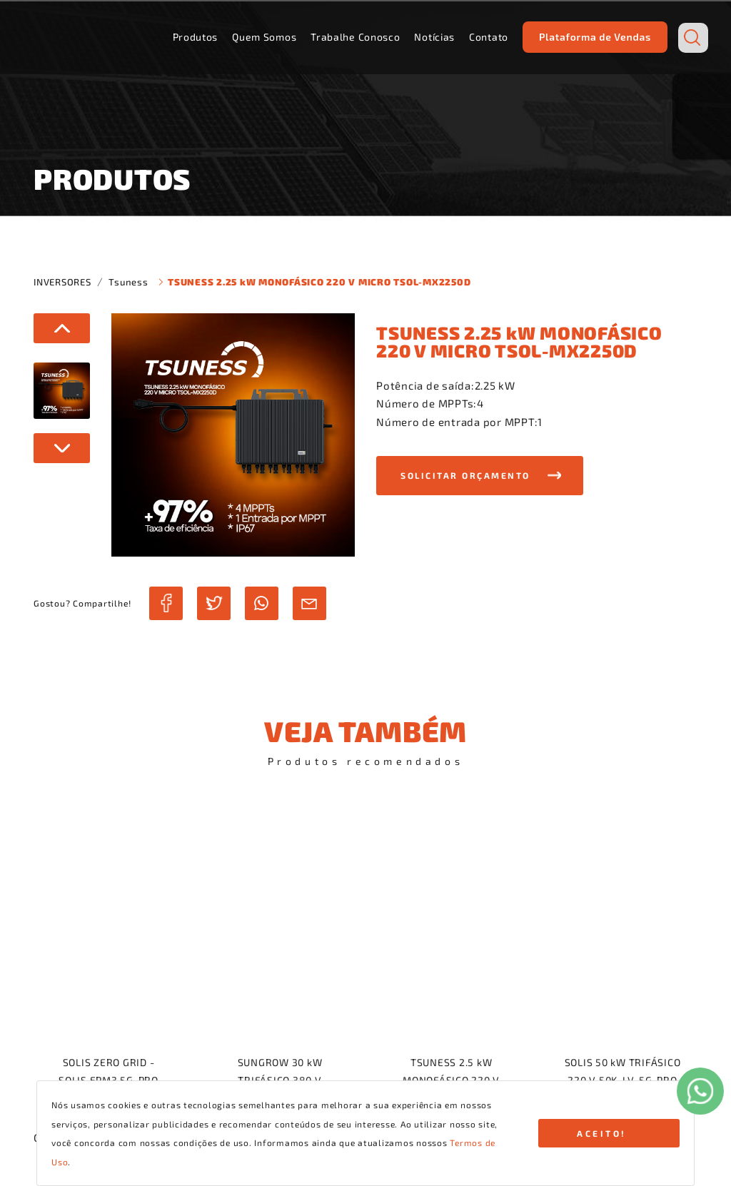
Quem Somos (264, 37)
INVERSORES (62, 282)
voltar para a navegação (365, 820)
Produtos (195, 37)
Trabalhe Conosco (355, 37)
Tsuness (128, 282)
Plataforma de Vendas (595, 37)
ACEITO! (602, 1133)
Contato (488, 37)
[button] (479, 475)
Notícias (434, 37)
